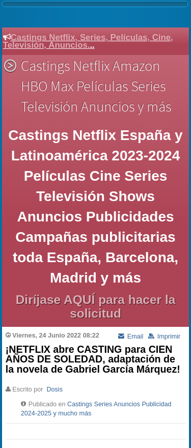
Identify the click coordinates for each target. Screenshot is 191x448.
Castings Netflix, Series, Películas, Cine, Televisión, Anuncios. (88, 41)
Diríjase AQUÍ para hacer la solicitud (96, 306)
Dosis (54, 389)
